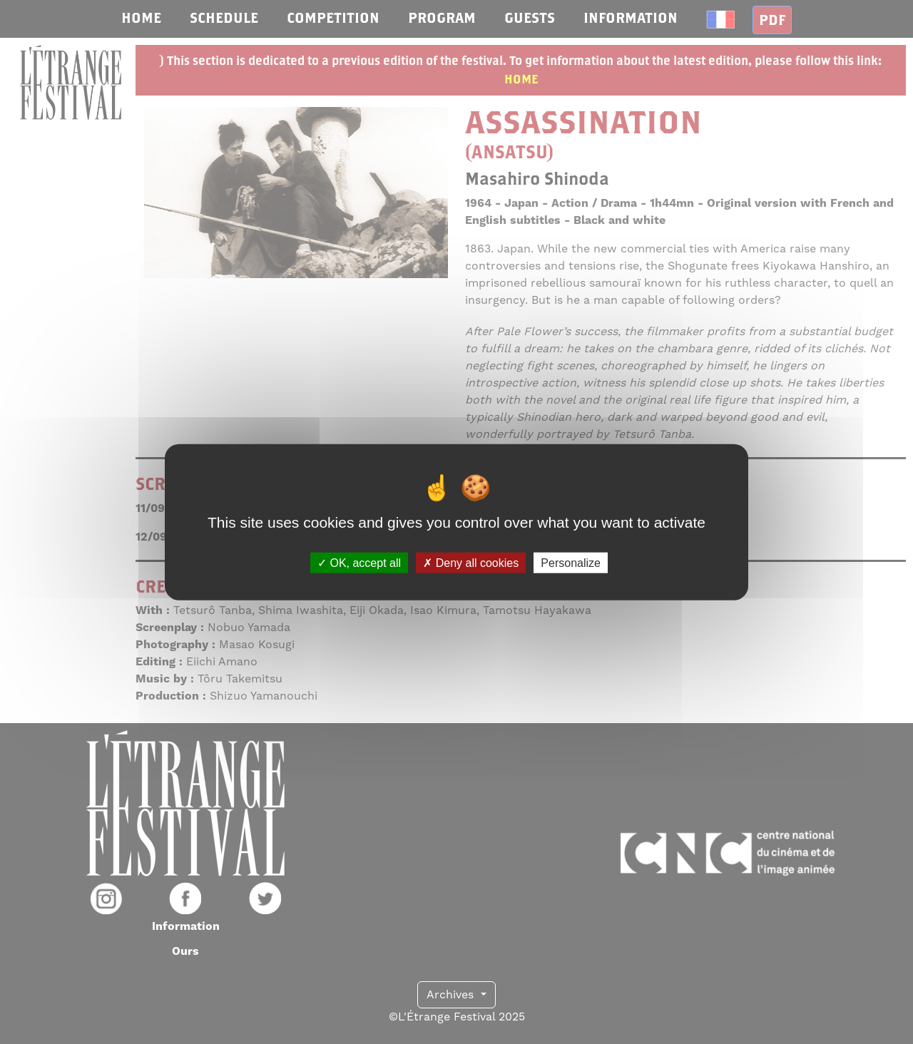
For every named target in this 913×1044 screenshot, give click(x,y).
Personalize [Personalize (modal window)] (571, 562)
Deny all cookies (471, 562)
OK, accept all (359, 562)
